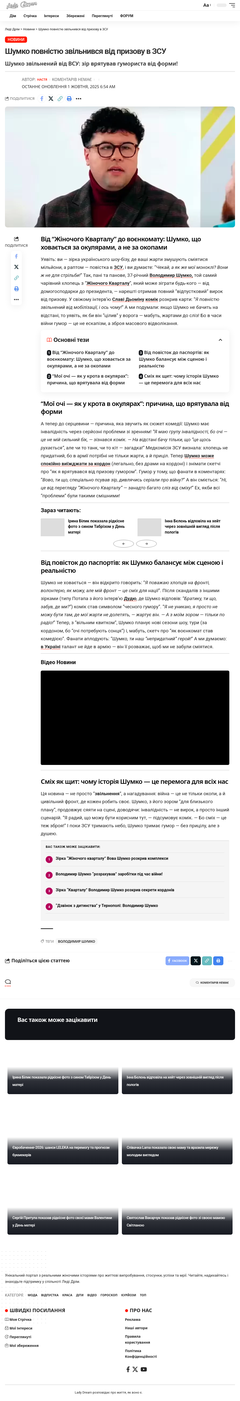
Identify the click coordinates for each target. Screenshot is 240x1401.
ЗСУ (118, 266)
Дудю (130, 598)
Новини (15, 39)
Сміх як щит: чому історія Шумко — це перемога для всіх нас (179, 378)
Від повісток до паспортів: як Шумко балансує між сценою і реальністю (174, 358)
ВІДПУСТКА (51, 1295)
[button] (206, 5)
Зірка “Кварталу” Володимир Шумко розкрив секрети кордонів (115, 889)
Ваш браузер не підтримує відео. (135, 717)
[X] (135, 1370)
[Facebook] (128, 1370)
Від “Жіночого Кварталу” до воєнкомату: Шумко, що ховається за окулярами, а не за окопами (89, 358)
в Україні (50, 646)
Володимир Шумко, (171, 275)
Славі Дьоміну (128, 299)
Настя (42, 78)
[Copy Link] (60, 98)
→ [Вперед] (146, 543)
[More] (78, 98)
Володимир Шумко (76, 940)
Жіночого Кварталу (107, 283)
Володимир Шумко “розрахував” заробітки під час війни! (109, 873)
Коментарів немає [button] (208, 984)
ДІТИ (82, 1295)
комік (151, 299)
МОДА (33, 1295)
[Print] (69, 98)
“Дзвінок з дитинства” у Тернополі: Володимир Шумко (107, 905)
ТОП (148, 1295)
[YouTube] (143, 1370)
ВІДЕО (95, 1295)
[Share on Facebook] (41, 98)
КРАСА (69, 1295)
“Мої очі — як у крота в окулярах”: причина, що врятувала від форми (88, 378)
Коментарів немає (73, 79)
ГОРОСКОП (113, 1295)
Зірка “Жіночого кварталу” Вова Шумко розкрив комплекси (112, 857)
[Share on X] (51, 98)
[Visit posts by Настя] (12, 82)
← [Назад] (123, 543)
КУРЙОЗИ (133, 1295)
